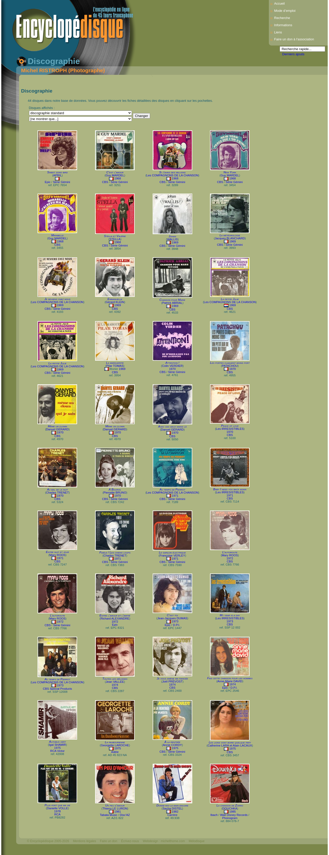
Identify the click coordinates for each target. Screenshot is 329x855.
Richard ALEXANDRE (114, 618)
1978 (57, 811)
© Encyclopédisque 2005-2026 (48, 841)
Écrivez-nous (130, 841)
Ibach (213, 814)
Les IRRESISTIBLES (230, 428)
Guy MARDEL (115, 175)
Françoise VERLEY (172, 555)
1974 (115, 684)
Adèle (114, 751)
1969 (175, 242)
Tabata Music (108, 814)
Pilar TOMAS (115, 365)
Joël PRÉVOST (172, 681)
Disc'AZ (125, 814)
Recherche (282, 18)
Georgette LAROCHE (115, 745)
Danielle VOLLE (57, 808)
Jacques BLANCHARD (230, 238)
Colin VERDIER (172, 365)
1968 (117, 178)
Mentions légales (84, 841)
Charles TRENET (57, 492)
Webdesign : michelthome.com (164, 841)
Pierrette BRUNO (115, 492)
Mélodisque (196, 841)
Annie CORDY (172, 745)
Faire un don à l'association (294, 39)
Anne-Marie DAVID (229, 681)
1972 (229, 558)
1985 (232, 811)
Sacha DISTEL (172, 808)
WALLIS (172, 239)
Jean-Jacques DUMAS (172, 618)
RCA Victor (57, 750)
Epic (47, 182)
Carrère (172, 814)
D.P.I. (176, 624)
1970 (172, 368)
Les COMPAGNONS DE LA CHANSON (172, 175)
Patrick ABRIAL (172, 302)
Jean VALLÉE (115, 681)
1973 (175, 621)
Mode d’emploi (284, 11)
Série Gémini (61, 182)
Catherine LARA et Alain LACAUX (230, 745)
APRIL (57, 175)
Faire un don (108, 841)
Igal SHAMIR (57, 744)
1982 (175, 811)
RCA (57, 814)
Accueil (279, 3)
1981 (117, 811)
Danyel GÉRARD (57, 429)
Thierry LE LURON (115, 808)
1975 (57, 747)
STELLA (115, 239)
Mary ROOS (57, 555)
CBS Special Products (57, 688)
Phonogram (229, 818)
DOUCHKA (229, 808)
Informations (283, 25)
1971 (175, 495)
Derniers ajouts (293, 54)
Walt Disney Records (234, 814)
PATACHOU (229, 365)
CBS (105, 182)
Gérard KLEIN (115, 302)
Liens (278, 32)
